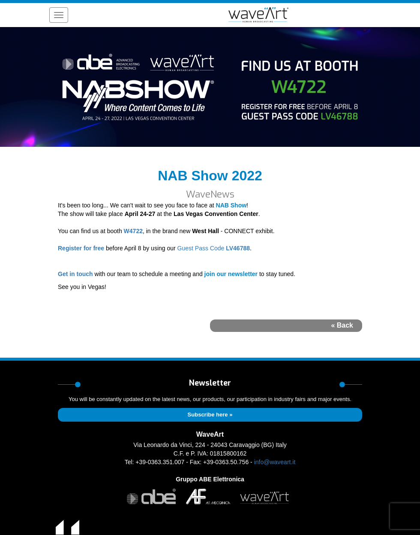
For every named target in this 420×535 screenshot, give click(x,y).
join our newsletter (231, 274)
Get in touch (75, 274)
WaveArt (210, 434)
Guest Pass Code (201, 248)
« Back (342, 325)
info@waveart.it (275, 462)
